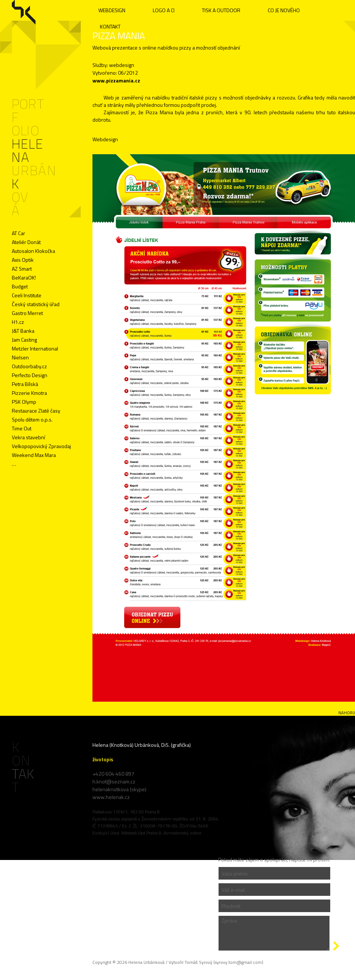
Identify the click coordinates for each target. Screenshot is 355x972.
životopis (102, 759)
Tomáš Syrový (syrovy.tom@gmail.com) (224, 962)
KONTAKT (110, 26)
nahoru (346, 713)
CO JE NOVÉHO (284, 10)
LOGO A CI (164, 10)
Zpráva (274, 933)
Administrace (25, 836)
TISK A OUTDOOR (221, 10)
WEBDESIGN (111, 10)
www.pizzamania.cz (116, 80)
